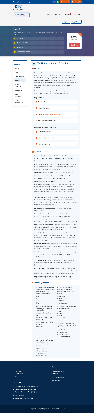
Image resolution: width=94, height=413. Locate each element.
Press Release (55, 380)
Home (48, 14)
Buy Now (74, 45)
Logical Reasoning (18, 85)
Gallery (77, 14)
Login (66, 22)
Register (76, 22)
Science (17, 80)
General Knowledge (19, 101)
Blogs (17, 376)
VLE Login (76, 2)
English (17, 68)
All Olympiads (22, 15)
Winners (67, 14)
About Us (57, 14)
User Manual (19, 374)
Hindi (16, 72)
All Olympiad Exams (57, 371)
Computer (18, 90)
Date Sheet (65, 2)
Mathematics (19, 76)
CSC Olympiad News (57, 377)
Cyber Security (18, 95)
